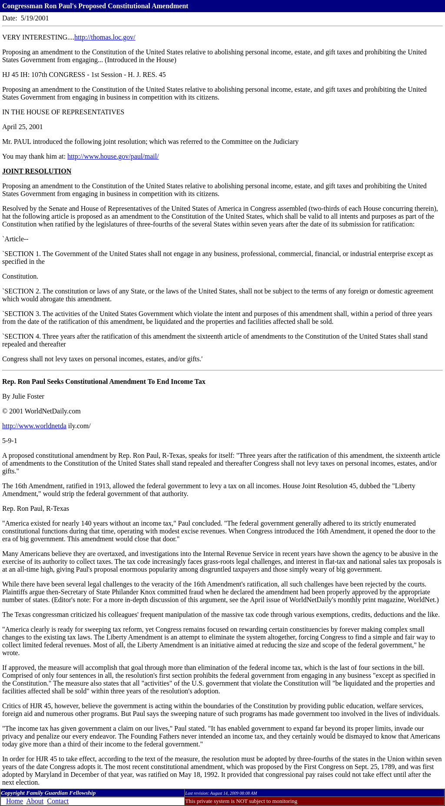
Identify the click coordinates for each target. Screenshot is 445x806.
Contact (58, 801)
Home (14, 801)
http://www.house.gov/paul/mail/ (113, 156)
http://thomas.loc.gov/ (104, 37)
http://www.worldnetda (34, 426)
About (34, 801)
